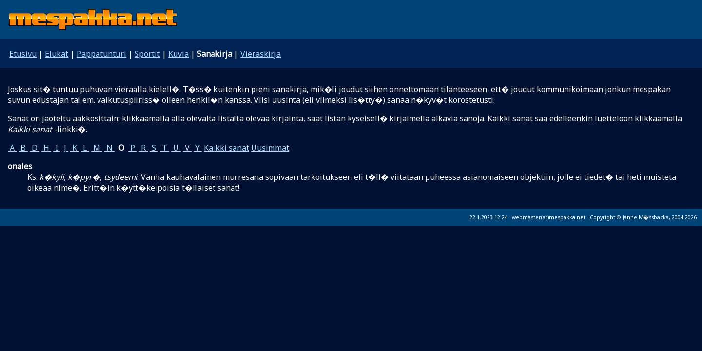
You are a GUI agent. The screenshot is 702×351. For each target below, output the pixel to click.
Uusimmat (270, 147)
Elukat (56, 53)
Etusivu (23, 53)
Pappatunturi (101, 53)
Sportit (147, 53)
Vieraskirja (260, 53)
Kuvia (178, 53)
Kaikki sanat (226, 147)
